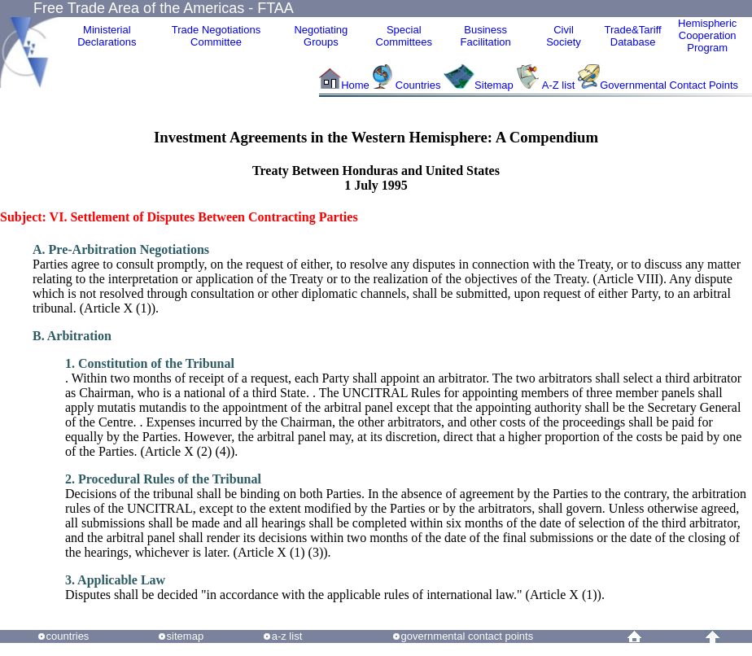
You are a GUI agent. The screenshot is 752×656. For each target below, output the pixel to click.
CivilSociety (563, 36)
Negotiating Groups (321, 36)
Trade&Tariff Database (633, 36)
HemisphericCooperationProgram (707, 35)
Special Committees (404, 36)
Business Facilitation (486, 36)
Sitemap (494, 85)
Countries (420, 85)
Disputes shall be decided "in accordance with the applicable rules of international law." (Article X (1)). (335, 587)
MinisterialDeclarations (106, 36)
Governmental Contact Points (669, 85)
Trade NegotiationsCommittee (216, 36)
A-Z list (558, 85)
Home (355, 85)
